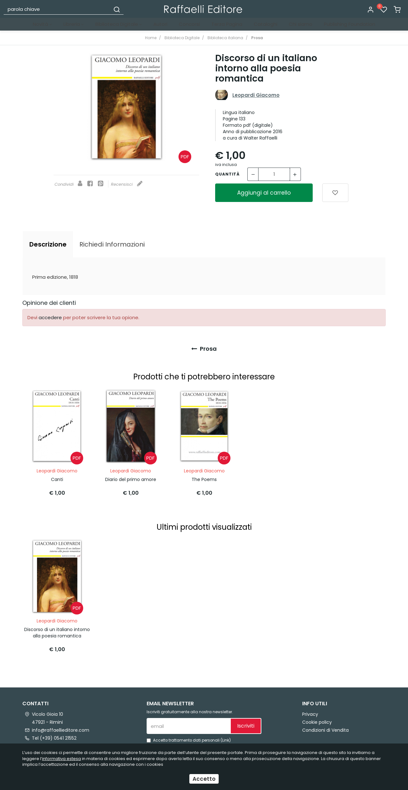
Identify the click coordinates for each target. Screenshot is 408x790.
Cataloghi (265, 24)
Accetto (204, 779)
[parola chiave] (57, 9)
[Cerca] (117, 9)
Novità (42, 24)
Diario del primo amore (130, 477)
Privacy (310, 709)
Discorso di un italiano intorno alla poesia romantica (57, 627)
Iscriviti (245, 721)
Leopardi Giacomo (256, 95)
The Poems (204, 477)
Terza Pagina (226, 24)
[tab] (48, 244)
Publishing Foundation (349, 24)
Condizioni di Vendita (325, 725)
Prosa (204, 349)
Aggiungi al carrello (264, 193)
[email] (188, 721)
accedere (50, 317)
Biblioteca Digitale (118, 24)
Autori (160, 24)
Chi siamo (300, 24)
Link (225, 735)
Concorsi (189, 24)
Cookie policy (317, 717)
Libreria (73, 24)
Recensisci (126, 184)
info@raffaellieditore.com (60, 725)
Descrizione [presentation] (48, 244)
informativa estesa (61, 759)
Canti (57, 477)
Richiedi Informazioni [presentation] (112, 244)
